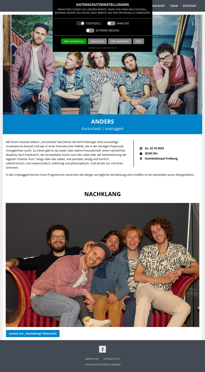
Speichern (97, 41)
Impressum (94, 48)
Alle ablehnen (120, 41)
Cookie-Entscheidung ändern (103, 364)
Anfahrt (158, 6)
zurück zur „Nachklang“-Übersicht (33, 333)
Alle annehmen (74, 41)
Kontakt (189, 6)
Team (174, 6)
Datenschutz (110, 48)
